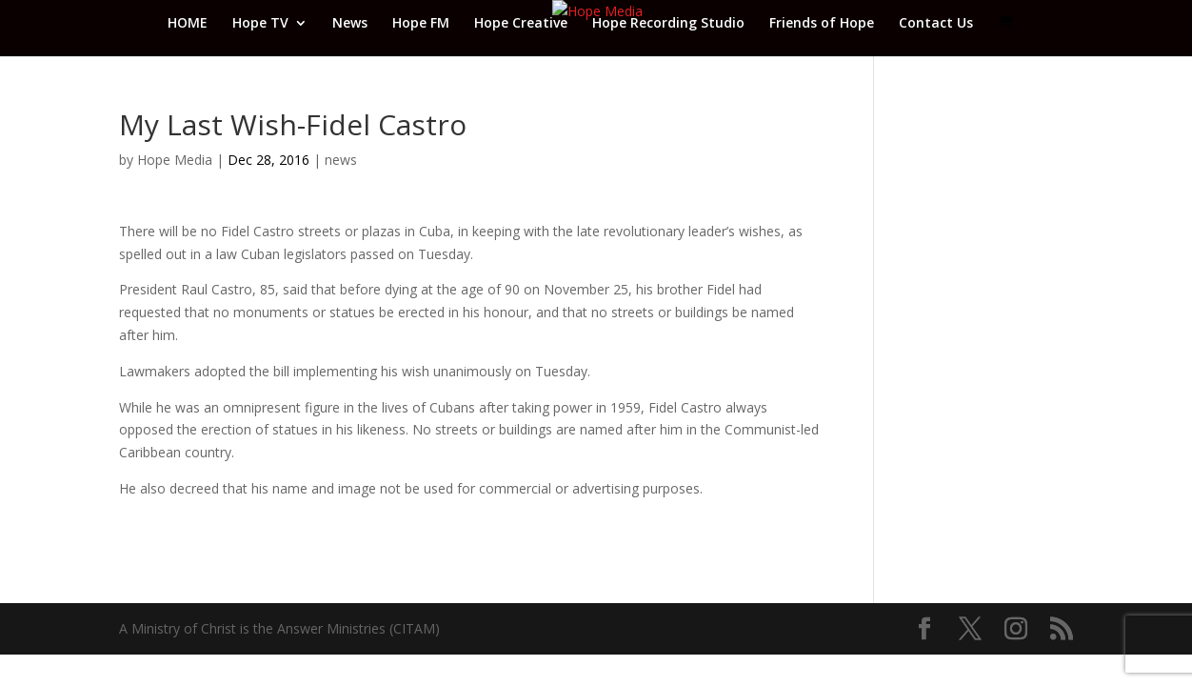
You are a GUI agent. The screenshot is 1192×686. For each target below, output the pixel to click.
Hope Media (174, 160)
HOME (188, 23)
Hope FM (420, 23)
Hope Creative (520, 23)
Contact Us (936, 23)
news (341, 160)
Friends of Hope (821, 23)
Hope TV (260, 23)
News (350, 23)
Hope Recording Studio (668, 23)
